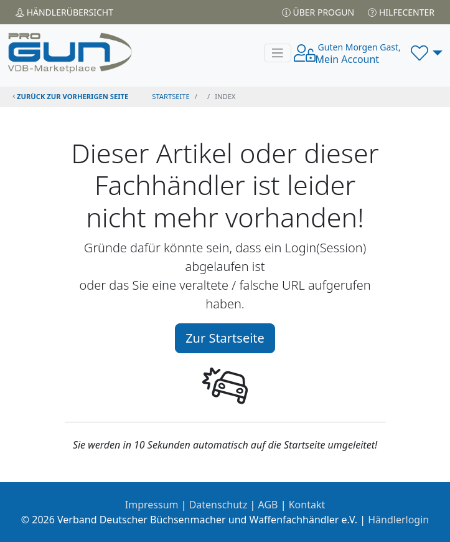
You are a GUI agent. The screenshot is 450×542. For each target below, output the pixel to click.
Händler (64, 12)
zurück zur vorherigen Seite (70, 96)
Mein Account (358, 53)
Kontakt (307, 504)
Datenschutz (218, 504)
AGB (268, 504)
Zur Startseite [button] (225, 338)
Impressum (152, 504)
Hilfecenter (401, 12)
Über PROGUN (318, 12)
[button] (427, 53)
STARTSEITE (171, 96)
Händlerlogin (398, 519)
